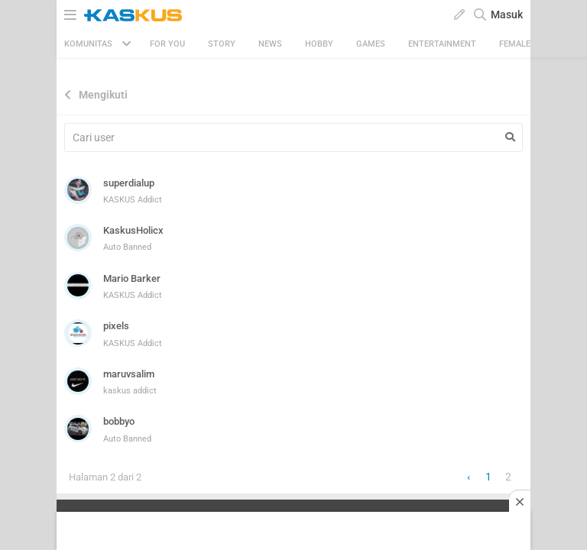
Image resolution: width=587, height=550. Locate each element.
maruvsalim (128, 374)
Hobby (319, 44)
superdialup (128, 183)
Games (370, 44)
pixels (116, 326)
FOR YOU (167, 44)
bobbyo (119, 421)
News (270, 44)
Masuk (507, 14)
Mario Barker (132, 278)
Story (221, 44)
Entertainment (442, 44)
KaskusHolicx (133, 230)
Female (514, 44)
